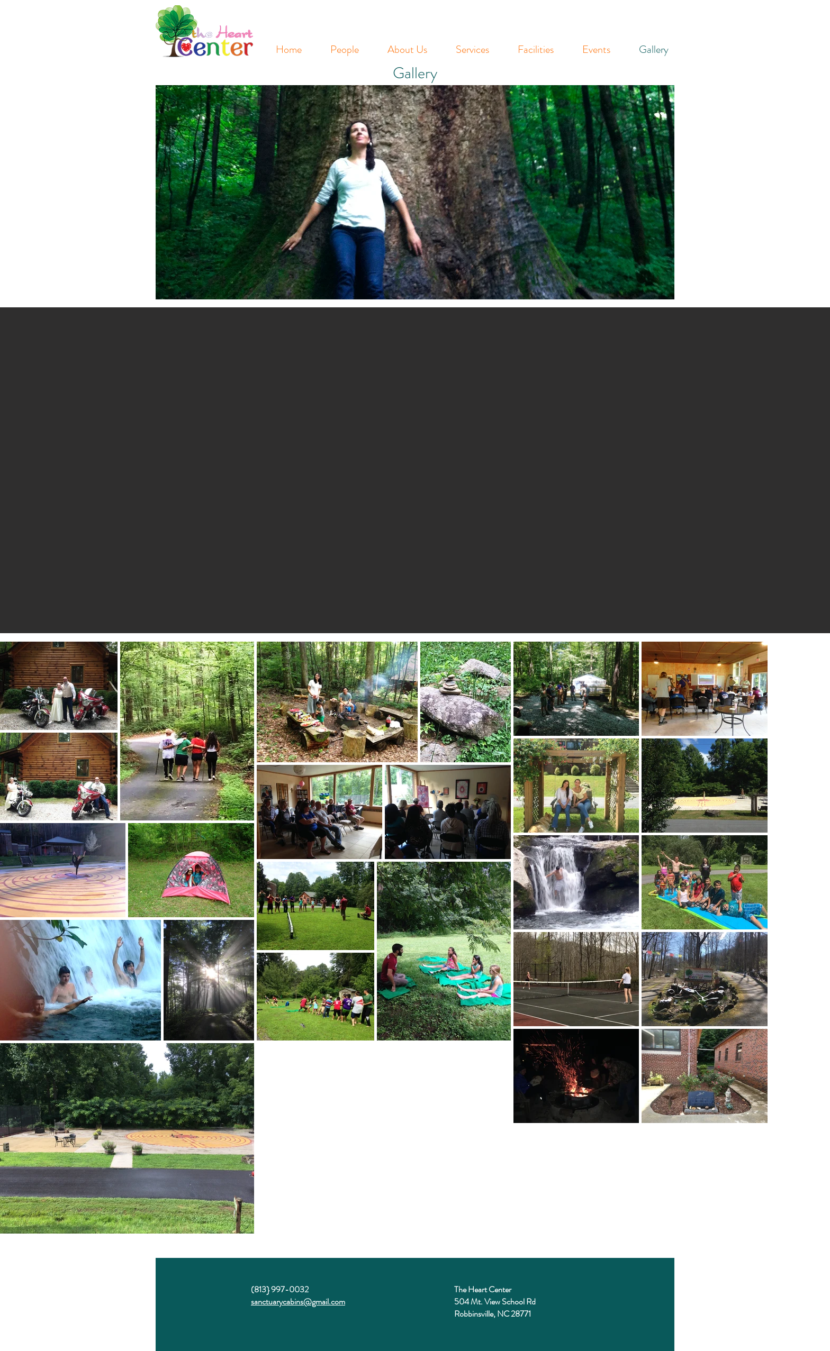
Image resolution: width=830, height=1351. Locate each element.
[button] (415, 470)
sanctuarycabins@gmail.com (298, 1301)
